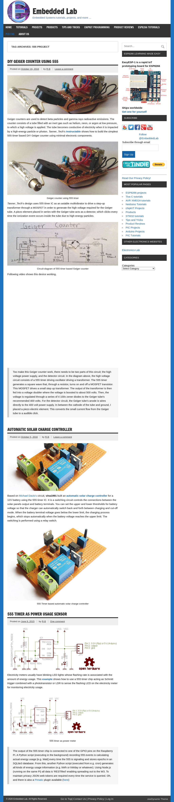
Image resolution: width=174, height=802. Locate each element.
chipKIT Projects (135, 208)
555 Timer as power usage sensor (37, 614)
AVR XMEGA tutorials (138, 200)
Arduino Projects (135, 231)
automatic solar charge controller (86, 495)
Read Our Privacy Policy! (136, 178)
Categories (128, 265)
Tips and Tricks (71, 27)
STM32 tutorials (135, 216)
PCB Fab (10, 34)
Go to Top (66, 798)
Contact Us (80, 798)
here (65, 779)
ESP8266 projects (136, 192)
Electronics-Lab (131, 250)
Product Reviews (124, 27)
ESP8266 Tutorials (149, 27)
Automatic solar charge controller (39, 429)
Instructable (73, 131)
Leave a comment (64, 69)
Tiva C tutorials (134, 196)
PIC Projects (133, 227)
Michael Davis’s (28, 495)
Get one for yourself (134, 111)
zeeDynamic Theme (157, 799)
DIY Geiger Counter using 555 (32, 61)
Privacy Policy (96, 798)
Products (52, 27)
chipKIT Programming (97, 27)
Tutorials (22, 27)
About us (24, 34)
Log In (109, 798)
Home (9, 27)
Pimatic (39, 779)
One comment (57, 621)
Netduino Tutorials (136, 204)
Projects (37, 27)
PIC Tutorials (133, 235)
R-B (48, 69)
